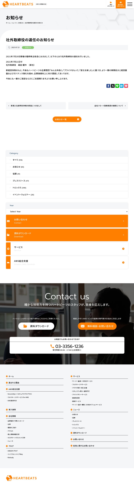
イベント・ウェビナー (78, 428)
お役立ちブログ (13, 451)
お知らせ (28, 47)
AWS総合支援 (13, 389)
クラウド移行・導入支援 (79, 388)
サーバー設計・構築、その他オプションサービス (87, 405)
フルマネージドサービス (79, 384)
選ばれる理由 (12, 382)
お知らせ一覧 (67, 119)
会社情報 (11, 416)
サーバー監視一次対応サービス (82, 381)
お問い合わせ (77, 439)
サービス (75, 376)
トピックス (75, 425)
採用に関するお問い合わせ (82, 445)
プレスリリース (76, 421)
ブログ (10, 446)
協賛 (73, 418)
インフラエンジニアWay (15, 454)
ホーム (10, 376)
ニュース (10, 441)
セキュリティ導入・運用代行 (81, 391)
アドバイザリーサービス (79, 394)
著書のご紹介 (12, 428)
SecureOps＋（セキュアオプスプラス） (20, 394)
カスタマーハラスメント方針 (16, 438)
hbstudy (11, 457)
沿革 (9, 424)
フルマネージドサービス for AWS (18, 397)
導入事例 (11, 409)
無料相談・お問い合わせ (97, 326)
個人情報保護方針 (14, 434)
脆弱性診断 (76, 398)
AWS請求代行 (12, 401)
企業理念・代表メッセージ (16, 421)
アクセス (10, 431)
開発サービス (76, 401)
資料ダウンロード (36, 326)
